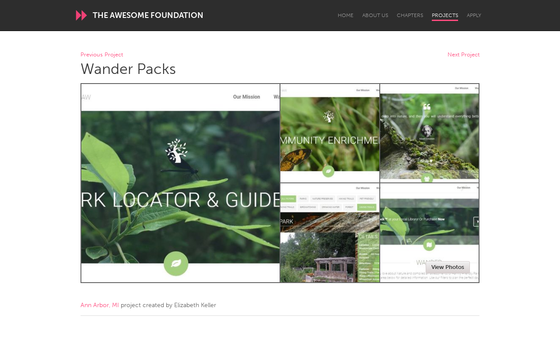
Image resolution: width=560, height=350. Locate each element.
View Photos (447, 267)
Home (346, 15)
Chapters (410, 15)
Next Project (464, 55)
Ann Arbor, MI (99, 305)
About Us (375, 15)
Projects (445, 15)
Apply (474, 15)
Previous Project (101, 55)
